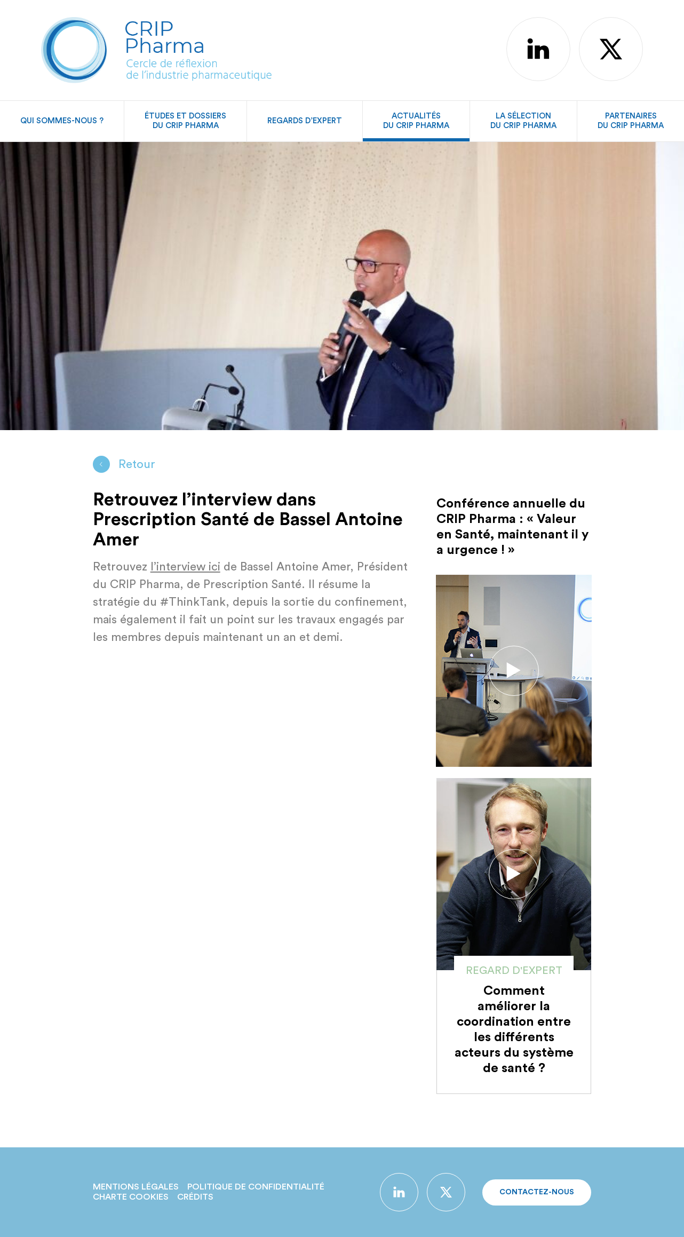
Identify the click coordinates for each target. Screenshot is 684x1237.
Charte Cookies (131, 1197)
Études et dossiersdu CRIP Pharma (185, 121)
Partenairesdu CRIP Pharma (631, 121)
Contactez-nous (536, 1192)
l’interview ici (185, 567)
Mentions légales (136, 1187)
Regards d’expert (304, 121)
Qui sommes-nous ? (62, 121)
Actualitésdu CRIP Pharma (416, 121)
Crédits (195, 1197)
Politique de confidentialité (255, 1187)
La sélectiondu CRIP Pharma (523, 121)
